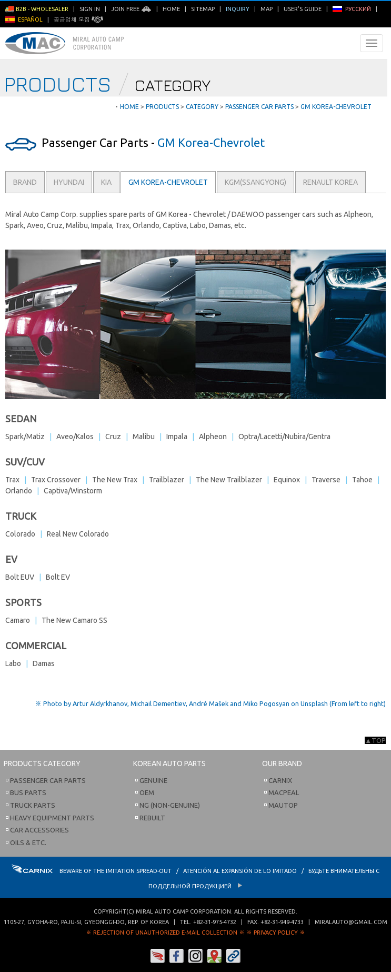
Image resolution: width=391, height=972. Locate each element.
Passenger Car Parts (48, 780)
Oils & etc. (28, 842)
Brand (25, 182)
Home (171, 9)
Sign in (89, 9)
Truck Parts (32, 805)
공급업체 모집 (78, 19)
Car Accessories (39, 830)
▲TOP (375, 740)
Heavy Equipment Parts (52, 817)
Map (266, 9)
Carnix (280, 780)
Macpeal (283, 792)
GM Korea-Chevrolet (168, 182)
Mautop (283, 805)
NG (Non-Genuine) (169, 805)
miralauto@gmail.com (351, 922)
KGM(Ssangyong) (255, 182)
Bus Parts (28, 792)
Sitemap (203, 9)
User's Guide (303, 9)
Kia (106, 182)
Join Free (131, 9)
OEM (146, 792)
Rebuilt (152, 817)
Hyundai (69, 182)
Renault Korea (330, 182)
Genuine (153, 780)
